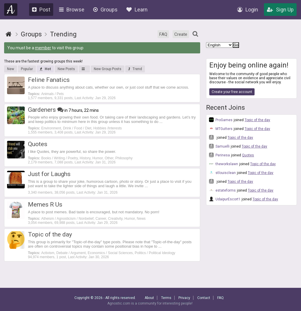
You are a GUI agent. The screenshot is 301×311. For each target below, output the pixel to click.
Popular (27, 69)
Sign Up (280, 9)
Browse (71, 9)
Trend (135, 69)
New (10, 69)
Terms (166, 298)
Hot (45, 69)
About (149, 298)
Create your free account (232, 92)
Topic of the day (257, 120)
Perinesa (219, 155)
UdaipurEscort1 (224, 199)
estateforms (222, 190)
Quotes (248, 155)
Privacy (184, 298)
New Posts (66, 69)
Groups (105, 9)
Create (180, 34)
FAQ (163, 34)
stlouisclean (222, 172)
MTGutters (221, 128)
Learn (137, 9)
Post (41, 9)
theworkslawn (223, 163)
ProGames (221, 119)
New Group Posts (107, 69)
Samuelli (219, 146)
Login (247, 9)
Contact (203, 298)
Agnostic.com (11, 9)
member (43, 47)
